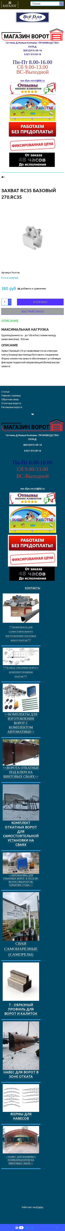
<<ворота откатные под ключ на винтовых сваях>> (21, 772)
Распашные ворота (11, 407)
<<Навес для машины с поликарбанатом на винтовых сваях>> (21, 1160)
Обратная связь (10, 399)
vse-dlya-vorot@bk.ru (32, 80)
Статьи (5, 391)
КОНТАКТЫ (32, 588)
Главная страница (11, 395)
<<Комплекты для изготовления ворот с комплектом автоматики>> (20, 723)
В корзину (40, 302)
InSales (39, 1207)
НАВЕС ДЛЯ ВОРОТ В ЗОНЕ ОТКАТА (21, 1049)
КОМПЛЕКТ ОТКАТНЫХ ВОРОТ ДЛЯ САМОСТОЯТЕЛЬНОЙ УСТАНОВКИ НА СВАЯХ (21, 815)
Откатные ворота (11, 403)
